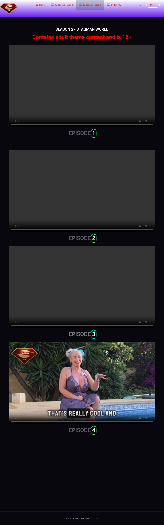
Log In (153, 5)
